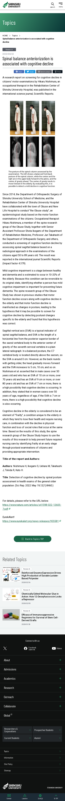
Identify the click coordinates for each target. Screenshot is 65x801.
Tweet (31, 72)
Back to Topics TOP (32, 538)
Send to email (45, 72)
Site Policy (8, 764)
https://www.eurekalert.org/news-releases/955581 (31, 521)
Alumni (37, 737)
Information (8, 757)
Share (20, 72)
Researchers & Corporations (11, 730)
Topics (6, 751)
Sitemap (7, 770)
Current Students (11, 737)
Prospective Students (43, 729)
